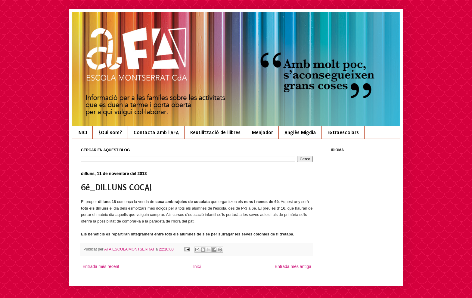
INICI (82, 132)
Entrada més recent (100, 266)
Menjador (262, 132)
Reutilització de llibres (215, 132)
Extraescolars (343, 132)
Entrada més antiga (293, 266)
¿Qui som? (110, 132)
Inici (197, 266)
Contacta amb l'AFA (156, 132)
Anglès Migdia (300, 132)
